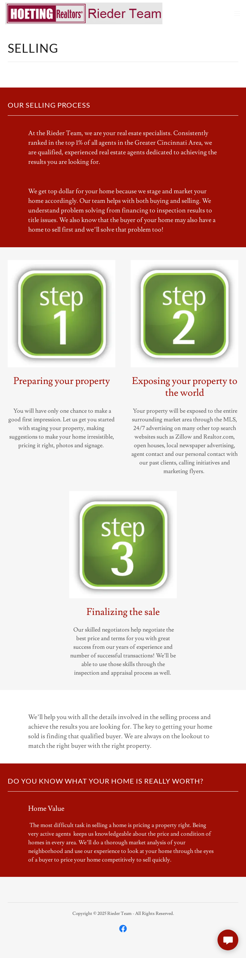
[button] (237, 13)
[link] (83, 13)
